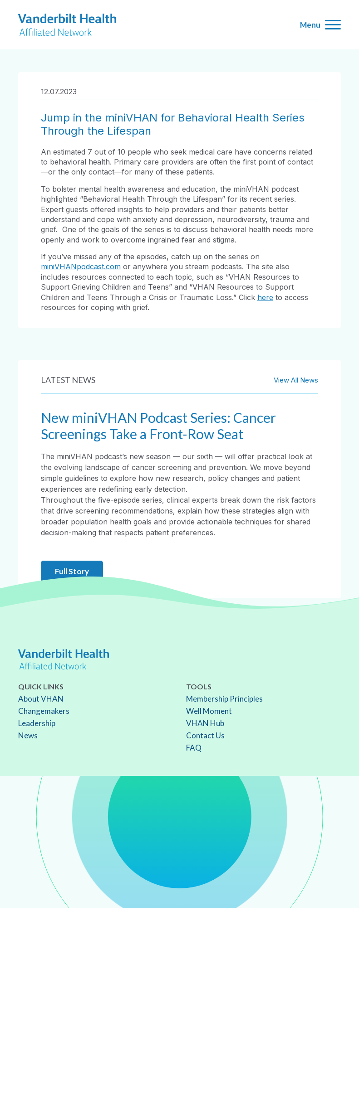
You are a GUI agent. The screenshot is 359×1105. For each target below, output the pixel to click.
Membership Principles (224, 699)
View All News (296, 380)
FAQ (194, 747)
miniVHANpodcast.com (81, 266)
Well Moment (209, 711)
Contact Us (205, 735)
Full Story (72, 571)
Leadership (36, 723)
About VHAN (41, 699)
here (265, 297)
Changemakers (43, 711)
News (28, 735)
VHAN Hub (205, 723)
